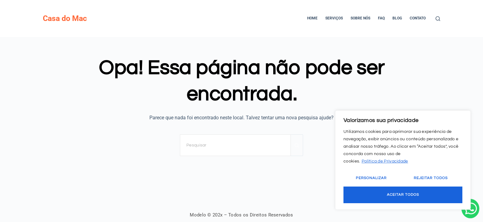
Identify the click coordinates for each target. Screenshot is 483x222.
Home (312, 18)
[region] (403, 160)
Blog (397, 18)
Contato (418, 18)
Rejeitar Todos (431, 178)
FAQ (381, 18)
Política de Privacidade (385, 161)
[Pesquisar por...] (235, 145)
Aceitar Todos (403, 195)
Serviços (334, 18)
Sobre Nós (360, 18)
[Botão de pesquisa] (297, 145)
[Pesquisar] (438, 18)
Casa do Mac (65, 18)
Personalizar (371, 178)
